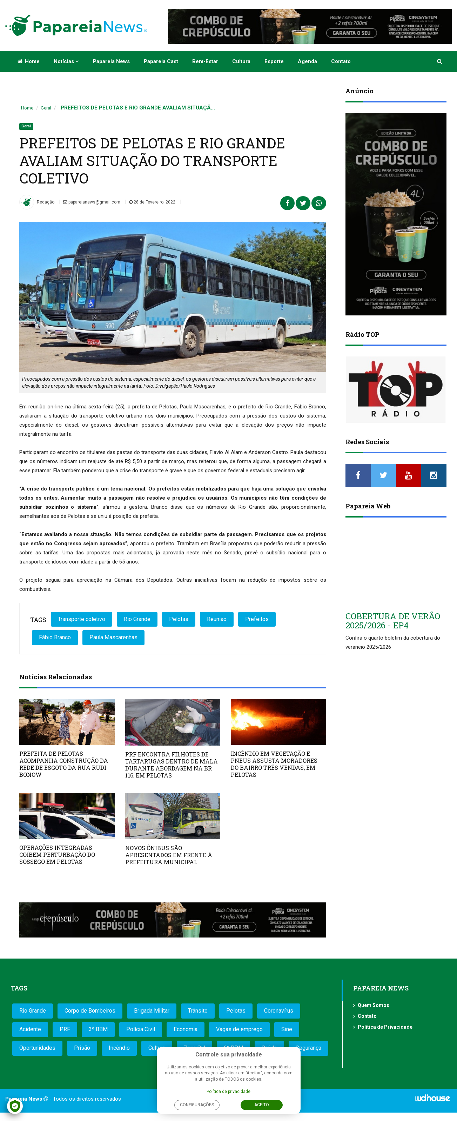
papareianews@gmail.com (91, 202)
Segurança (308, 1048)
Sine (286, 1029)
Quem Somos (373, 1005)
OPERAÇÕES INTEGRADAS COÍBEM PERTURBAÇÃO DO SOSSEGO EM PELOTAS (57, 854)
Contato (341, 61)
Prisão (82, 1048)
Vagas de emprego (239, 1029)
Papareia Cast (161, 61)
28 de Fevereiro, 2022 (152, 202)
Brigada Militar (151, 1010)
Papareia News (111, 61)
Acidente (30, 1029)
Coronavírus (278, 1010)
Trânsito (198, 1010)
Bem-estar (205, 61)
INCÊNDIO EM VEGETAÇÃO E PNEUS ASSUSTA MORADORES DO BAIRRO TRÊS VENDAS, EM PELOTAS (274, 764)
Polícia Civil (140, 1029)
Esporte (274, 61)
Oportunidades (37, 1048)
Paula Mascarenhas (113, 637)
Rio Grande (137, 619)
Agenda (307, 61)
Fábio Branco (55, 637)
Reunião (217, 619)
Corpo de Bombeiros (90, 1010)
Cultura (241, 61)
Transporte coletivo (81, 619)
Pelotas (178, 619)
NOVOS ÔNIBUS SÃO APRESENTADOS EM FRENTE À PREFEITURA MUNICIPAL (168, 855)
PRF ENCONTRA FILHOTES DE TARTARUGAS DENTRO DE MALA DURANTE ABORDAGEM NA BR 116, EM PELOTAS (171, 764)
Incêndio (119, 1048)
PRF (65, 1029)
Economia (185, 1029)
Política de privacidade (228, 1091)
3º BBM (98, 1029)
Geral (46, 108)
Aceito (261, 1104)
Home (29, 61)
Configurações (197, 1104)
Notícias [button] (66, 61)
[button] (440, 61)
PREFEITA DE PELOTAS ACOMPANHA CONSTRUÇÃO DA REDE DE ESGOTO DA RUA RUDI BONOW (63, 764)
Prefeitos (257, 619)
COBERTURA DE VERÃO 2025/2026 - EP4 (392, 620)
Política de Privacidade (385, 1027)
